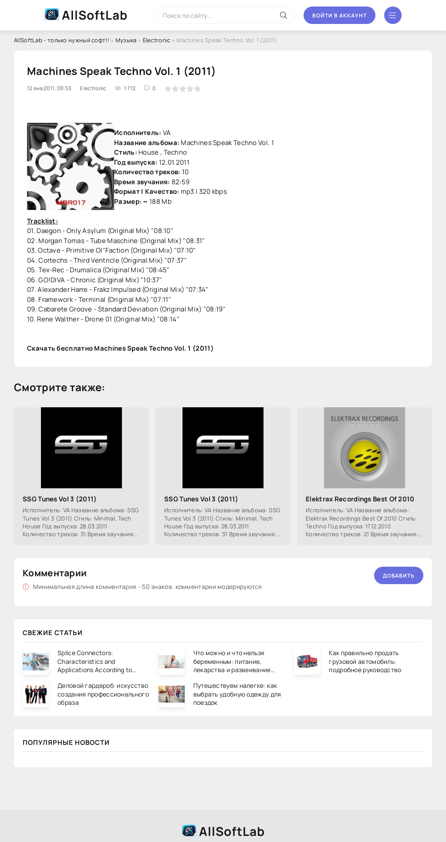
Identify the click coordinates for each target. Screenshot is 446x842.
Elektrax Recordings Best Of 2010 (360, 499)
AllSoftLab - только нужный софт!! (61, 40)
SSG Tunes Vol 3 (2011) (60, 499)
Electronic (157, 40)
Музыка (126, 40)
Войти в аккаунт (339, 15)
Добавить (399, 575)
